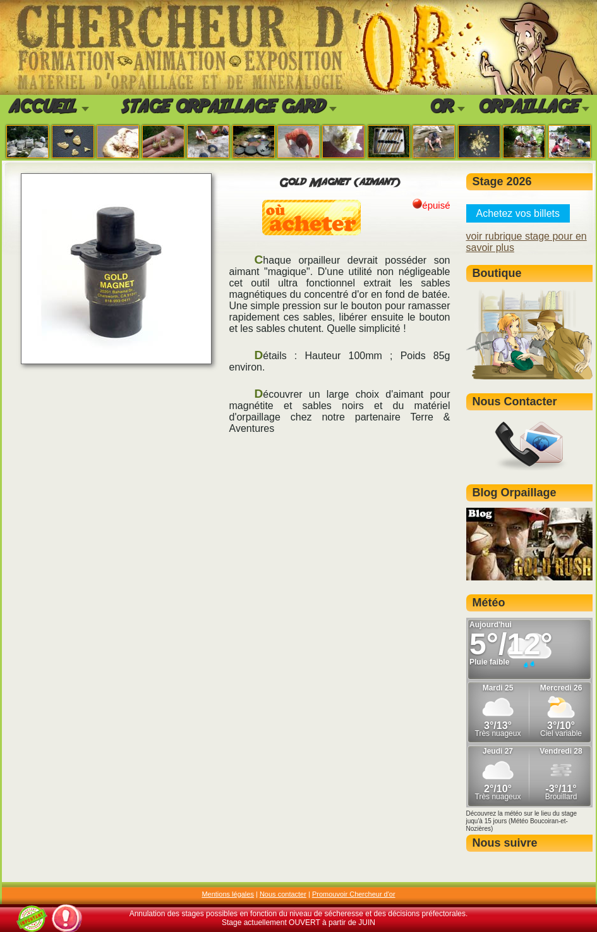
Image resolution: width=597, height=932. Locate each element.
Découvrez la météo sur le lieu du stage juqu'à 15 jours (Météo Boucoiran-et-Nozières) (521, 821)
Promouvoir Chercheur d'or (353, 894)
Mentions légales (228, 894)
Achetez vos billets (518, 213)
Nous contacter (283, 894)
